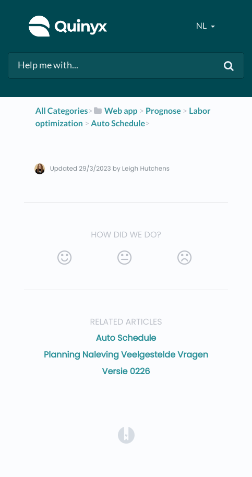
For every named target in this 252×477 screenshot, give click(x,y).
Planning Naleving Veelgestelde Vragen (126, 355)
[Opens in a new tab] (126, 434)
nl (202, 26)
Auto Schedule (126, 338)
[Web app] (115, 111)
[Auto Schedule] (118, 123)
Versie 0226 (126, 371)
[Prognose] (163, 111)
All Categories (61, 111)
